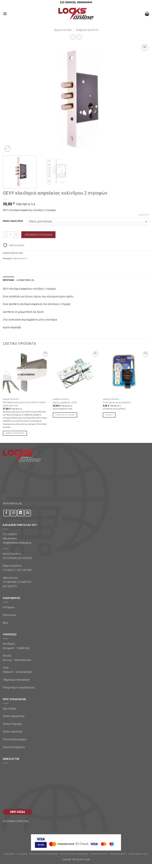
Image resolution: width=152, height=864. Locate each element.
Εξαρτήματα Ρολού (138, 854)
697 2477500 (25, 569)
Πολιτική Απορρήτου (14, 746)
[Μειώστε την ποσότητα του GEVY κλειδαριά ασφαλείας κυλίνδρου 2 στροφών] (5, 234)
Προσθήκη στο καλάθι (38, 234)
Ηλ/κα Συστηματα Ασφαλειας (74, 854)
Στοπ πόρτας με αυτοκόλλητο (117, 402)
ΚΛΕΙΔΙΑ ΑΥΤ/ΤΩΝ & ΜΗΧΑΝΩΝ (43, 854)
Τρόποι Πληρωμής (12, 723)
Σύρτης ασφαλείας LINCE (65, 402)
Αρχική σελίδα (62, 30)
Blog (5, 622)
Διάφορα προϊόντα (87, 30)
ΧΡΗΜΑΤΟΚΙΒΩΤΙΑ (118, 854)
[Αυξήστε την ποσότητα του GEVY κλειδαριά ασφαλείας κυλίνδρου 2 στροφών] (16, 234)
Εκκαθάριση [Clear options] (144, 215)
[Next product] (72, 37)
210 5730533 (10, 557)
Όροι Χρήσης (10, 708)
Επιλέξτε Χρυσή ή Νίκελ (13, 221)
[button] (5, 13)
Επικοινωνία (9, 614)
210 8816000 (10, 581)
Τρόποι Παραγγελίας (14, 716)
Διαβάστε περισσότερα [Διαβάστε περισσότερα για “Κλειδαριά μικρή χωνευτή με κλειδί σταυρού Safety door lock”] (15, 433)
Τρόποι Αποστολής (13, 731)
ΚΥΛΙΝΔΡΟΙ (22, 854)
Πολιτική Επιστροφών (14, 739)
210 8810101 (25, 581)
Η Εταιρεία (8, 607)
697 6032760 (25, 557)
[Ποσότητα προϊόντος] (10, 234)
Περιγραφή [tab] (8, 280)
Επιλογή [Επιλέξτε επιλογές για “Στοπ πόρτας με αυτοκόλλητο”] (109, 415)
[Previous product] (79, 37)
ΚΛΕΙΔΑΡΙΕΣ (9, 854)
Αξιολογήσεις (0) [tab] (24, 280)
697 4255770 (10, 586)
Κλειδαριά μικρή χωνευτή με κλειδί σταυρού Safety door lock (24, 404)
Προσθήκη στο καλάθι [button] (64, 415)
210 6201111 (10, 569)
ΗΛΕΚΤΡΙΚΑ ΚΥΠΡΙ (99, 854)
